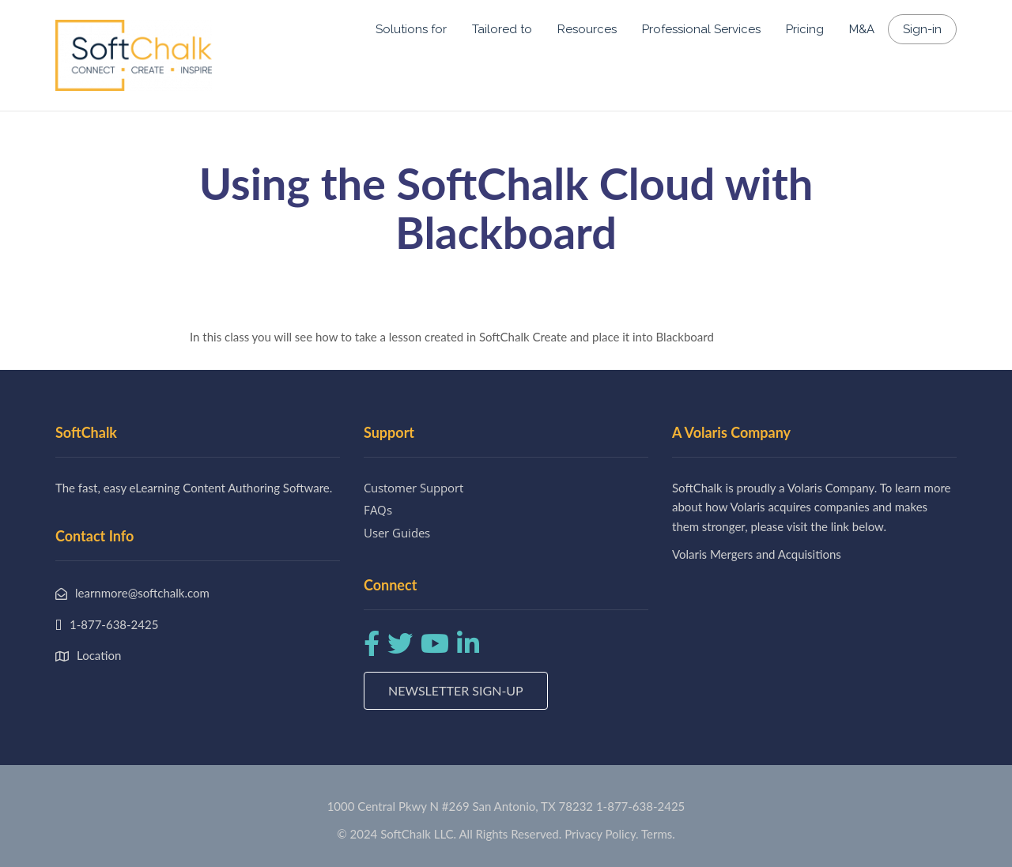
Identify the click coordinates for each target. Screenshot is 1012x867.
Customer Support (413, 488)
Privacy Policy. (602, 834)
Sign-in (922, 29)
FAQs (378, 510)
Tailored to (502, 29)
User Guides (397, 533)
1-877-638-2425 (640, 806)
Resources (587, 29)
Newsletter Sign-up (455, 690)
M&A (861, 29)
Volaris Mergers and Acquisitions (756, 554)
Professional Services (701, 29)
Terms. (658, 834)
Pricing (805, 29)
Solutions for (411, 29)
